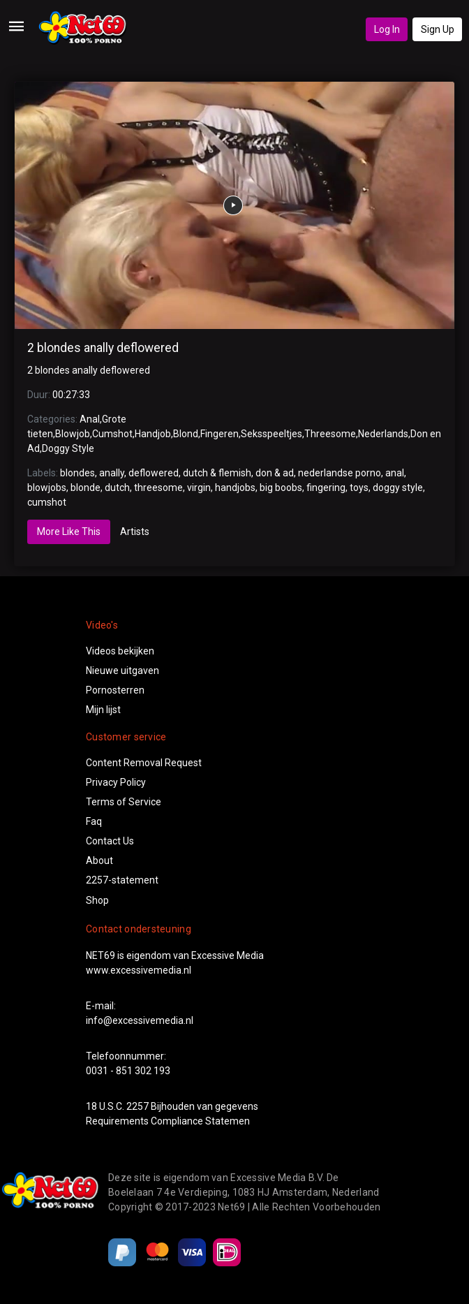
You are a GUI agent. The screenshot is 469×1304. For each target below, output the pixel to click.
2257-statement (122, 880)
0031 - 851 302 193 (128, 1070)
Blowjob (72, 433)
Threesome (330, 433)
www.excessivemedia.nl (138, 970)
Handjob (153, 433)
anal (394, 472)
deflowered (153, 472)
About (99, 860)
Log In (387, 29)
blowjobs (46, 487)
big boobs (281, 487)
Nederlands (383, 433)
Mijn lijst (103, 709)
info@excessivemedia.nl (139, 1020)
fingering (325, 487)
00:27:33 (71, 394)
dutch (117, 487)
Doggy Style (68, 448)
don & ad (274, 472)
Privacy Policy (116, 782)
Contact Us (110, 841)
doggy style (398, 487)
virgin (199, 487)
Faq (94, 821)
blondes (77, 472)
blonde (85, 487)
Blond (185, 433)
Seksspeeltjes (271, 433)
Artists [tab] (134, 531)
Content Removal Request (144, 762)
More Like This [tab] (68, 531)
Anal (90, 419)
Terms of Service (123, 801)
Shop (97, 900)
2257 (137, 1106)
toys (359, 487)
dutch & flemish (217, 472)
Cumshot (112, 433)
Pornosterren (115, 690)
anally (111, 472)
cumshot (46, 502)
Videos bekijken (120, 651)
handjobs (235, 487)
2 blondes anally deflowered (103, 348)
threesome (158, 487)
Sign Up (437, 29)
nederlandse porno (339, 472)
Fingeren (219, 433)
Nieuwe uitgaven (122, 670)
